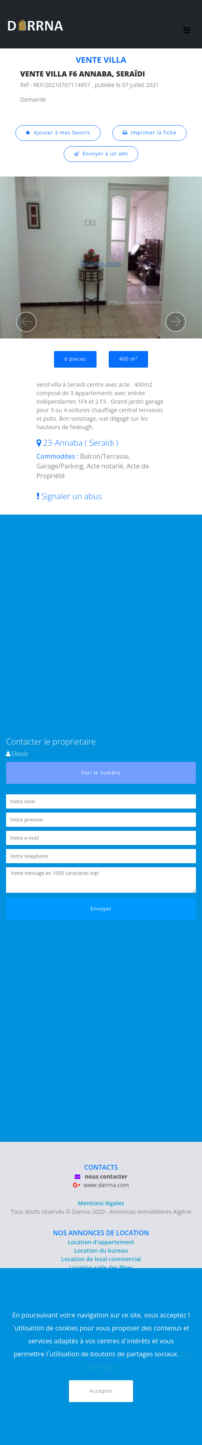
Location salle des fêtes (101, 1267)
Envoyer (101, 908)
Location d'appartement (101, 1242)
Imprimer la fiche (149, 132)
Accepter (100, 1391)
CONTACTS (101, 1167)
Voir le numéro (101, 772)
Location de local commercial (101, 1259)
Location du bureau (101, 1250)
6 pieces (75, 358)
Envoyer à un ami (101, 153)
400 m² (128, 358)
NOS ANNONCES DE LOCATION (101, 1232)
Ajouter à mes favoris (58, 132)
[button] (26, 322)
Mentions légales (101, 1203)
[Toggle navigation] (187, 24)
